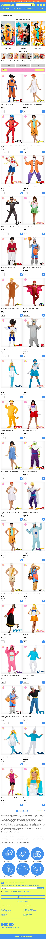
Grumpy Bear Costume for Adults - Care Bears (33, 553)
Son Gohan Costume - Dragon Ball (30, 512)
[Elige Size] (3, 111)
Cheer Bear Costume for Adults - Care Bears (10, 675)
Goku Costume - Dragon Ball (7, 104)
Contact (3, 915)
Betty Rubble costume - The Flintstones (9, 471)
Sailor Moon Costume (5, 186)
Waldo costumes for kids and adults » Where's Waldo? (38, 836)
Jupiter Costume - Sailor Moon (30, 226)
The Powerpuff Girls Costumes (8, 839)
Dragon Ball (23, 48)
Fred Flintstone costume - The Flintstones (32, 145)
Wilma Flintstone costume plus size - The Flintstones (10, 513)
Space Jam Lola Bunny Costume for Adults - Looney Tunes (33, 594)
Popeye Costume (27, 716)
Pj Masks (8, 48)
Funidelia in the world (28, 909)
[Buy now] (21, 111)
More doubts (4, 914)
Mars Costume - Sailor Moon (29, 430)
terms (23, 891)
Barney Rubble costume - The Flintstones (10, 308)
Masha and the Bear (23, 61)
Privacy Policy (26, 911)
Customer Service (23, 897)
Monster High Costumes (8, 836)
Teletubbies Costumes (38, 839)
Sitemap (25, 915)
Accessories (27, 8)
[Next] (29, 811)
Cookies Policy (26, 913)
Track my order (23, 901)
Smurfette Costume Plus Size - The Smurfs (10, 757)
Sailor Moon (10, 60)
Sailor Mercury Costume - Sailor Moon (31, 389)
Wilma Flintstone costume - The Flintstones (32, 104)
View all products (41, 810)
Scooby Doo (3, 60)
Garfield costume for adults (7, 430)
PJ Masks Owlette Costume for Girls (31, 308)
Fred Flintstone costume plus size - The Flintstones (9, 553)
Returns (2, 913)
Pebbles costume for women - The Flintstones (11, 797)
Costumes (17, 8)
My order (3, 909)
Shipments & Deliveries (6, 911)
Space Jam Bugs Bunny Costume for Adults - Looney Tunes (33, 268)
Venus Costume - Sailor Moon (29, 634)
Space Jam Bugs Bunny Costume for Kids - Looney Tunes (10, 717)
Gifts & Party (39, 8)
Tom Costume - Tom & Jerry (29, 349)
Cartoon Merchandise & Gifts (23, 842)
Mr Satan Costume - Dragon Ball (8, 267)
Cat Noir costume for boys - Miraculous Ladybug (11, 226)
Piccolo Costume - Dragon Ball (30, 471)
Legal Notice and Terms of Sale (30, 910)
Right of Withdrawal (27, 914)
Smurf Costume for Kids (28, 757)
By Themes (6, 8)
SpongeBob (16, 60)
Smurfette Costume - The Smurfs (8, 389)
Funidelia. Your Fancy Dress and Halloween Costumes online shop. (8, 5)
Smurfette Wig (26, 797)
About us (25, 917)
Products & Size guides (6, 910)
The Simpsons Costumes (23, 836)
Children (23, 65)
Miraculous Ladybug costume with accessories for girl (11, 146)
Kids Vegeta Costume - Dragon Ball (9, 349)
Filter (5, 70)
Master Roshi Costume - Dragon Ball (31, 186)
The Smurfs (38, 48)
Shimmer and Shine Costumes (23, 839)
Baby (38, 65)
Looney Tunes (42, 61)
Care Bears (35, 60)
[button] (44, 35)
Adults (8, 65)
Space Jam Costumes (7, 842)
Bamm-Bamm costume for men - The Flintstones (11, 593)
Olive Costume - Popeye (6, 634)
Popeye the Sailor (29, 61)
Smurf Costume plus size (28, 675)
